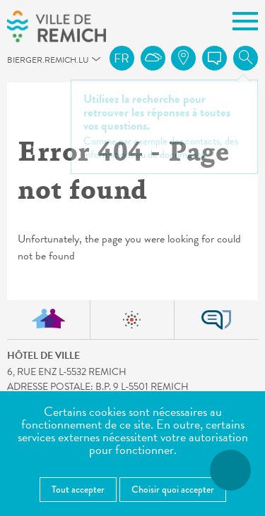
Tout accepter (78, 489)
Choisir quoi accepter (172, 489)
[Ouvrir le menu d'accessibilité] (230, 470)
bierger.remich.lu (13, 64)
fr (121, 58)
